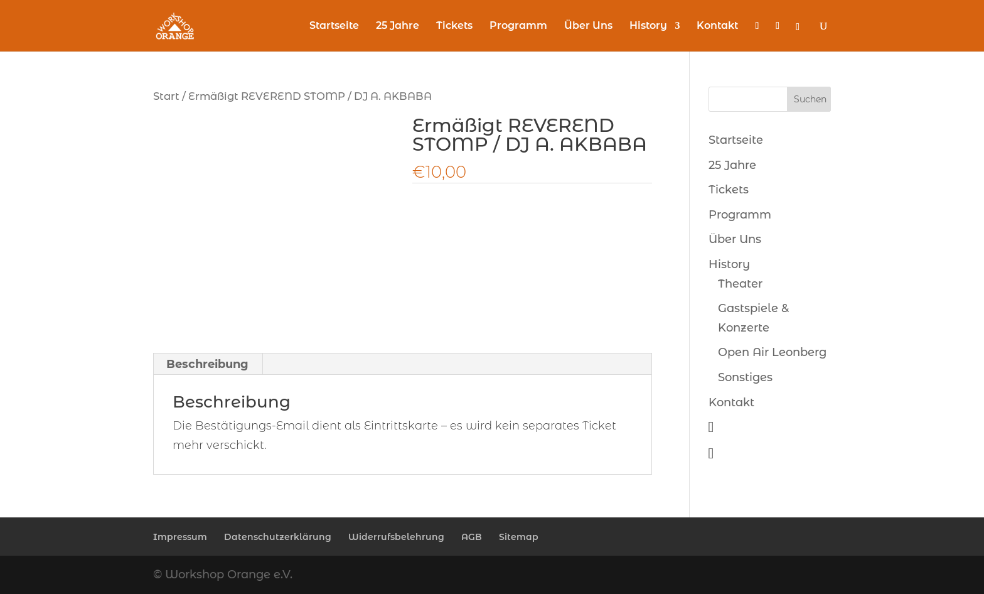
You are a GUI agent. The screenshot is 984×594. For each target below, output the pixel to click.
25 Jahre (397, 26)
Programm (518, 26)
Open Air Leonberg (772, 352)
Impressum (180, 537)
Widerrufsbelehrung (396, 537)
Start (166, 96)
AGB (471, 537)
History (648, 26)
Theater (740, 284)
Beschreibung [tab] (207, 364)
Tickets (454, 26)
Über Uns (588, 26)
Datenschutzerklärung (277, 537)
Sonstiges (745, 377)
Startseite (334, 26)
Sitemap (518, 537)
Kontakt (717, 26)
